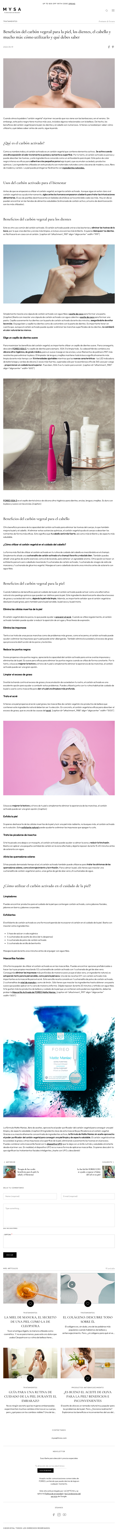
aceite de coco (76, 313)
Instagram (59, 1514)
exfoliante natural (30, 827)
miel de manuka (28, 982)
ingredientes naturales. (73, 167)
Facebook (53, 1514)
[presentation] (24, 1241)
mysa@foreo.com (59, 1437)
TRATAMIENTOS (10, 21)
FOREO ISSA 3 (19, 348)
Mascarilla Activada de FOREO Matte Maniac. (34, 992)
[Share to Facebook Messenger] (113, 47)
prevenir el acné (63, 617)
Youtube (64, 1514)
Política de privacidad (54, 1493)
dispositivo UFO (54, 1144)
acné (48, 710)
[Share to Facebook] (108, 47)
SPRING (71, 4)
